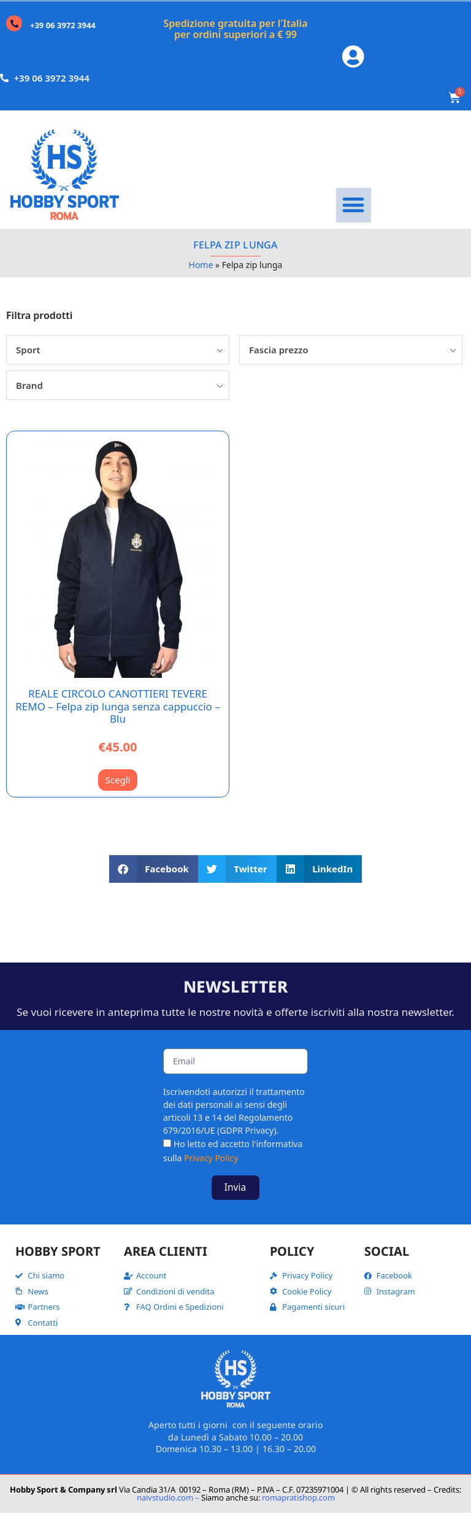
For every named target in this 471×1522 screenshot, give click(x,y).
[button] (353, 214)
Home (201, 274)
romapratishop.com (298, 1506)
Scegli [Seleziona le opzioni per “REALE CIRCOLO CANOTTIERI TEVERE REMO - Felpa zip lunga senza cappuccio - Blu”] (118, 789)
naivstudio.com (165, 1506)
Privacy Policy (211, 1167)
